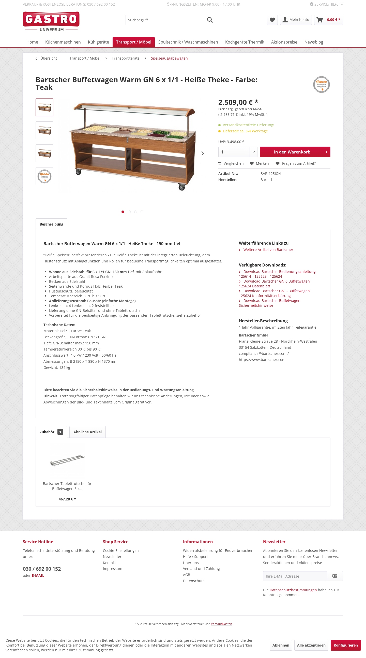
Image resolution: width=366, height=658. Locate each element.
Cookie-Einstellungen (121, 550)
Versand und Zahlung (201, 568)
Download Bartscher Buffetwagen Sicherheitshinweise (269, 303)
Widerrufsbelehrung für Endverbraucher (218, 550)
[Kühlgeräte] (98, 42)
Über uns (191, 562)
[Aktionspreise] (284, 42)
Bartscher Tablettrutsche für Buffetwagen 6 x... (67, 486)
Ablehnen (280, 645)
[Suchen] (210, 20)
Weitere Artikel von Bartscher (266, 249)
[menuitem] (170, 20)
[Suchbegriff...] (170, 20)
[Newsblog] (314, 42)
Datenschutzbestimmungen (293, 589)
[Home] (32, 42)
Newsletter (112, 556)
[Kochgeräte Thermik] (245, 42)
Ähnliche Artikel (87, 431)
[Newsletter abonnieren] (335, 576)
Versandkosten (221, 624)
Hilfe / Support (195, 556)
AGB (186, 574)
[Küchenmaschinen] (63, 42)
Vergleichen (231, 163)
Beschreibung (51, 224)
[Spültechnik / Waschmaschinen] (188, 42)
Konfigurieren (346, 645)
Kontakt (109, 562)
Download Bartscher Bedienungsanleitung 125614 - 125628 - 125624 (277, 274)
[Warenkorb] (328, 20)
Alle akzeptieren (311, 645)
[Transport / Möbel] (134, 42)
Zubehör (51, 431)
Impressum (112, 568)
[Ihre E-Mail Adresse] (295, 576)
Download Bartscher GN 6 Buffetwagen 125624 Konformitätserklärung (274, 293)
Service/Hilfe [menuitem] (325, 4)
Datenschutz (193, 580)
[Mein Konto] (296, 20)
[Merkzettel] (272, 20)
